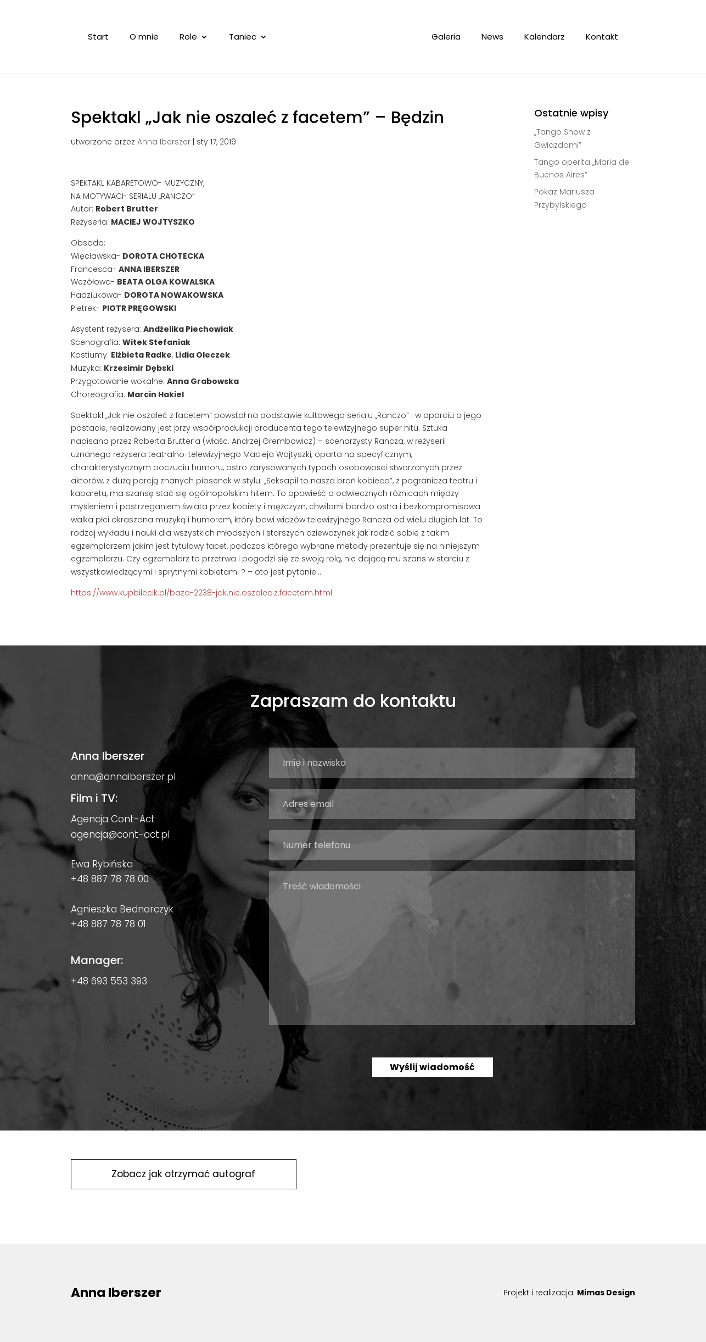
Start (100, 37)
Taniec (245, 37)
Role (190, 37)
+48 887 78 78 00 (110, 879)
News (490, 37)
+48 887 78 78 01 (108, 924)
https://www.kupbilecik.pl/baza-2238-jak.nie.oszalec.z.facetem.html (201, 592)
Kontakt (600, 37)
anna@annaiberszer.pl (123, 776)
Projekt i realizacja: (569, 1292)
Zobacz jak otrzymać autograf (183, 1173)
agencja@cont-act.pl (120, 834)
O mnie (146, 37)
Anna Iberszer (163, 141)
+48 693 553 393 (109, 981)
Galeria (443, 37)
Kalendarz (542, 37)
